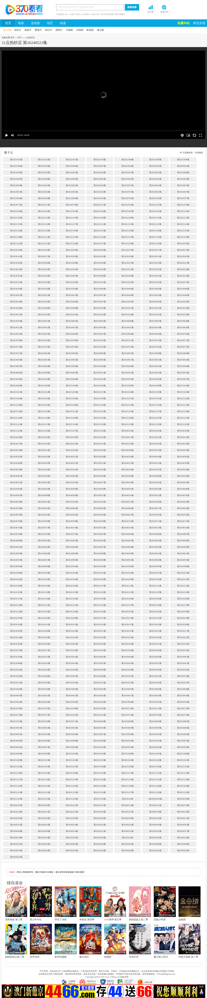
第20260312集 (127, 831)
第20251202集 (72, 786)
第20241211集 (44, 605)
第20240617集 (155, 508)
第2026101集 (127, 799)
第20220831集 (127, 179)
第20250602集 (72, 689)
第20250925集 (183, 747)
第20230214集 (155, 263)
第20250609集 (183, 689)
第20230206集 (44, 263)
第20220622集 (100, 192)
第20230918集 (16, 379)
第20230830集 (127, 366)
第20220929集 (44, 166)
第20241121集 (127, 592)
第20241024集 (72, 579)
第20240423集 (183, 482)
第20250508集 (100, 676)
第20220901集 (100, 179)
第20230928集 (16, 385)
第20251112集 (155, 773)
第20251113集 (183, 773)
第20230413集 (72, 295)
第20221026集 (100, 211)
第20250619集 (183, 695)
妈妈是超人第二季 (138, 919)
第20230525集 (155, 314)
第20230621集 (44, 334)
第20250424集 (72, 670)
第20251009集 (16, 760)
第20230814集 (44, 360)
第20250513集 (155, 676)
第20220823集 (44, 185)
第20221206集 (155, 230)
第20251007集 (155, 753)
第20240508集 (44, 495)
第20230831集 (155, 366)
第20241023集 (44, 579)
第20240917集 (44, 560)
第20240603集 (44, 508)
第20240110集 (100, 437)
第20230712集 (155, 340)
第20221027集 (127, 211)
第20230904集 (183, 366)
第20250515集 (16, 682)
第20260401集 (44, 844)
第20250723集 (127, 715)
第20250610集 (16, 695)
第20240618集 (183, 508)
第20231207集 (155, 418)
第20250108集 (44, 618)
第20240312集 (100, 463)
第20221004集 (183, 159)
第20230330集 (72, 289)
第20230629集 (155, 334)
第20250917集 (44, 747)
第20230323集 (155, 282)
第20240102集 (155, 431)
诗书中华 (133, 957)
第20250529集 (44, 689)
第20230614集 (100, 327)
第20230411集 (16, 295)
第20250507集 (72, 676)
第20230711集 (127, 340)
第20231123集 (127, 411)
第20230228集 (183, 269)
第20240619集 (16, 515)
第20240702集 (183, 515)
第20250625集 (72, 702)
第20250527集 (183, 682)
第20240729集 (16, 534)
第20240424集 (16, 489)
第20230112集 (183, 250)
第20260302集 (155, 824)
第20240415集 (44, 482)
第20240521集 (44, 502)
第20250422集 (16, 670)
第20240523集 (100, 502)
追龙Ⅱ (72, 14)
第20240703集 (16, 521)
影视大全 (165, 12)
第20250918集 (72, 747)
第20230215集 (183, 263)
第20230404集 (127, 289)
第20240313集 (127, 463)
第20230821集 (155, 360)
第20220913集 (127, 172)
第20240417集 (100, 482)
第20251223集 (16, 799)
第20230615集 (127, 327)
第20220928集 (72, 166)
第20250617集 (127, 695)
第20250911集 (155, 741)
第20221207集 (183, 230)
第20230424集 (16, 301)
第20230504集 (16, 308)
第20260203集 (44, 818)
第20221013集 (16, 159)
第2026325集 (127, 837)
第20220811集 (16, 192)
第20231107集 (44, 405)
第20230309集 (127, 276)
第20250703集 (16, 708)
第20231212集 (16, 424)
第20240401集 (16, 476)
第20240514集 (127, 495)
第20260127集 (127, 812)
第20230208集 (72, 263)
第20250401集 (100, 657)
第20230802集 (72, 353)
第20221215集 (127, 237)
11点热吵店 (30, 37)
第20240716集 (16, 527)
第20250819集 (155, 728)
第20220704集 (100, 198)
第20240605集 (100, 508)
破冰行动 (96, 14)
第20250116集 (183, 618)
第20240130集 (16, 450)
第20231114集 (155, 405)
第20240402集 (44, 476)
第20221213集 (72, 237)
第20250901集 (155, 734)
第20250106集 (183, 611)
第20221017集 (155, 205)
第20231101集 (155, 398)
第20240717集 (44, 527)
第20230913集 (155, 372)
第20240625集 (72, 515)
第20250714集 (155, 708)
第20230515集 (155, 308)
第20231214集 (72, 424)
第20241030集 (155, 579)
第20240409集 (127, 476)
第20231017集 (100, 392)
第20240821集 (16, 547)
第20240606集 (127, 508)
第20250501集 (183, 670)
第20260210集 (155, 818)
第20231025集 (44, 398)
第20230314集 (183, 276)
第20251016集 (127, 760)
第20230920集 (72, 379)
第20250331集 (72, 657)
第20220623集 (155, 192)
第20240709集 (100, 521)
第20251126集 (183, 779)
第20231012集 (44, 392)
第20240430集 (100, 489)
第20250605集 (155, 689)
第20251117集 (16, 779)
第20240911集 (155, 553)
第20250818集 (127, 728)
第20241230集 (100, 611)
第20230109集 (100, 250)
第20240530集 (16, 508)
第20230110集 (127, 250)
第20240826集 (72, 547)
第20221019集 (183, 205)
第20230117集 (44, 256)
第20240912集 (183, 553)
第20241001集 (72, 566)
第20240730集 (44, 534)
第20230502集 (155, 301)
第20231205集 (100, 418)
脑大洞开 (84, 957)
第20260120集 (16, 812)
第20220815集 (183, 185)
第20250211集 (100, 631)
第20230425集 (44, 301)
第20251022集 (16, 766)
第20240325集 (100, 469)
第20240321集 (72, 469)
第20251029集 (127, 766)
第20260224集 (72, 824)
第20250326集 (16, 657)
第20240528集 (155, 502)
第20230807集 (127, 353)
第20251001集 (72, 753)
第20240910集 (127, 553)
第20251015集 (100, 760)
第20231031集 (127, 398)
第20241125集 (155, 592)
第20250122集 (72, 624)
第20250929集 (16, 753)
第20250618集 (155, 695)
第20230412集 (44, 295)
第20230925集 (127, 379)
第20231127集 (155, 411)
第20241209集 (183, 598)
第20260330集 (183, 837)
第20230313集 (155, 276)
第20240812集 (44, 540)
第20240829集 (155, 547)
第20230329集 (44, 289)
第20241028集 (100, 579)
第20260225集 (100, 824)
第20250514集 (183, 676)
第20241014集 (72, 573)
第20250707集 (44, 708)
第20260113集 (100, 805)
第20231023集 (183, 392)
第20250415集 (100, 663)
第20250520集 (72, 682)
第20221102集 (16, 217)
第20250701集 (155, 702)
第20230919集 (44, 379)
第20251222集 (183, 792)
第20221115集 (16, 224)
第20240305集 (183, 456)
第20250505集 (16, 676)
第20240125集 (155, 443)
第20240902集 (183, 547)
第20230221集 (44, 269)
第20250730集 (44, 721)
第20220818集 (100, 185)
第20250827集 (100, 734)
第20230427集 (100, 301)
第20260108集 (44, 805)
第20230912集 (127, 372)
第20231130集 (44, 418)
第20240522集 (72, 502)
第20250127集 (127, 624)
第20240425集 (44, 489)
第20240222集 (16, 456)
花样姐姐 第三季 (13, 919)
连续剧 (35, 23)
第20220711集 (16, 205)
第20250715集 (183, 708)
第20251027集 (72, 766)
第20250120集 (16, 624)
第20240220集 (183, 450)
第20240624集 (44, 515)
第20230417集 (100, 295)
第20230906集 (44, 372)
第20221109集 (127, 217)
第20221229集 (155, 243)
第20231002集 (44, 385)
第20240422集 (155, 482)
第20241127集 (16, 598)
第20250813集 (72, 728)
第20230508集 (44, 308)
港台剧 (100, 30)
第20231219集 (127, 424)
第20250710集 (127, 708)
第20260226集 (127, 824)
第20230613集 (72, 327)
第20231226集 (44, 431)
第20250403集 (155, 657)
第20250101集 (127, 611)
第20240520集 (16, 502)
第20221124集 (183, 224)
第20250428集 (100, 670)
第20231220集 (155, 424)
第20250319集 (100, 650)
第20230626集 (72, 334)
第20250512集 (127, 676)
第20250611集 (44, 695)
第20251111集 (128, 773)
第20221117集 (72, 224)
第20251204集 (127, 786)
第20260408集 (155, 844)
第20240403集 (72, 476)
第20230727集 (183, 347)
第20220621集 (72, 192)
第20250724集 (155, 715)
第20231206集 (127, 418)
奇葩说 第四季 (86, 919)
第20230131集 (155, 256)
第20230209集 (100, 263)
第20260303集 (183, 824)
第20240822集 (44, 547)
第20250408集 (16, 663)
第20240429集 (72, 489)
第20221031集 (155, 211)
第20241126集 (183, 592)
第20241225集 (44, 611)
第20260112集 (72, 805)
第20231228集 (100, 431)
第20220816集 (155, 185)
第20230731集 (16, 353)
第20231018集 (127, 392)
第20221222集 (44, 243)
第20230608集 (183, 321)
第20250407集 (183, 657)
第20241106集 (72, 586)
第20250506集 (44, 676)
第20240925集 (183, 560)
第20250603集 (100, 689)
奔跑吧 (107, 957)
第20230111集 (155, 250)
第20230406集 (183, 289)
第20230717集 (183, 340)
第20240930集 (44, 566)
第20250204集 (183, 624)
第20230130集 (127, 256)
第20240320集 (44, 469)
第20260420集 (127, 850)
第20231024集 (16, 398)
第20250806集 (155, 721)
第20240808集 (16, 540)
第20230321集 (100, 282)
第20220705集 (127, 198)
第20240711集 (155, 521)
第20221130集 (72, 230)
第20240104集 (16, 437)
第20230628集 (127, 334)
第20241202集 (72, 598)
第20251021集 (183, 760)
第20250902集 (183, 734)
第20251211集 (44, 792)
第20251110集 (100, 773)
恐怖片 (59, 30)
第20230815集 (72, 360)
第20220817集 (127, 185)
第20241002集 (100, 566)
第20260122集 (72, 812)
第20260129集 (183, 812)
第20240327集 (155, 469)
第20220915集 (72, 172)
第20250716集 (16, 715)
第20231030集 (100, 398)
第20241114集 (16, 592)
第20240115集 (155, 437)
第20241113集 (183, 586)
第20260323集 (72, 837)
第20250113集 (100, 618)
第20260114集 (127, 805)
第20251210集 (16, 792)
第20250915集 (183, 741)
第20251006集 (127, 753)
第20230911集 (100, 372)
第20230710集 (100, 340)
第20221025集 (72, 211)
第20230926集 (155, 379)
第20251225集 (44, 799)
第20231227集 (72, 431)
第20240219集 (155, 450)
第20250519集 (44, 682)
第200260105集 (155, 799)
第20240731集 (72, 534)
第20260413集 (16, 850)
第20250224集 (100, 637)
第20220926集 (127, 166)
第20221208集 (16, 237)
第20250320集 (127, 650)
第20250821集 (16, 734)
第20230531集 (44, 321)
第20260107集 (16, 805)
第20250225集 (127, 637)
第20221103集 (44, 217)
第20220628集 (16, 198)
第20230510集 (100, 308)
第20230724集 (100, 347)
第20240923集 (127, 560)
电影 (21, 23)
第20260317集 (183, 831)
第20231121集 (72, 411)
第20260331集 (16, 844)
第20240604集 (72, 508)
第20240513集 (100, 495)
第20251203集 (100, 786)
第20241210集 (16, 605)
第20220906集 (44, 179)
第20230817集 (127, 360)
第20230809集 (183, 353)
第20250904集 (44, 741)
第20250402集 (127, 657)
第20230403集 (100, 289)
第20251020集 (155, 760)
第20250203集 (155, 624)
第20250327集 (44, 657)
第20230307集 (72, 276)
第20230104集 (44, 250)
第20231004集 (100, 385)
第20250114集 (127, 618)
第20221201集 (100, 230)
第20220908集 (183, 172)
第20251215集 (72, 792)
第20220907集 (16, 179)
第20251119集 (72, 779)
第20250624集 (44, 702)
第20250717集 (44, 715)
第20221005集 (155, 159)
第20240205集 (100, 450)
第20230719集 (44, 347)
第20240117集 (16, 443)
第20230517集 (16, 314)
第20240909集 (100, 553)
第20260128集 (155, 812)
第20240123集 (100, 443)
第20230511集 (127, 308)
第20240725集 (183, 527)
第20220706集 (155, 198)
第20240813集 (72, 540)
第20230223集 (127, 269)
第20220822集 (72, 185)
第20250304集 (44, 644)
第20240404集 (100, 476)
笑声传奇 (34, 957)
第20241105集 (44, 586)
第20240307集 (44, 463)
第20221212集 (44, 237)
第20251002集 (100, 753)
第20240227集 (72, 456)
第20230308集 (100, 276)
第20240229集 (127, 456)
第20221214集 (100, 237)
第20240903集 (16, 553)
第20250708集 (72, 708)
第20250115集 (155, 618)
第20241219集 (183, 605)
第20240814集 (100, 540)
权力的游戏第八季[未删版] (113, 14)
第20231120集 (44, 411)
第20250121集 (44, 624)
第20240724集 (155, 527)
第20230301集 (16, 276)
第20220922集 (155, 166)
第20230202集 (16, 263)
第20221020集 (16, 211)
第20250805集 (127, 721)
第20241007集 (155, 566)
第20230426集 (72, 301)
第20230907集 (72, 372)
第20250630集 (127, 702)
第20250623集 (16, 702)
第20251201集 (44, 786)
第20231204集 (72, 418)
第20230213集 (127, 263)
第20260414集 (44, 850)
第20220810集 (16, 185)
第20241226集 (72, 611)
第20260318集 (16, 837)
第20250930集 (44, 753)
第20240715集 (183, 521)
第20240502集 (155, 489)
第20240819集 (155, 540)
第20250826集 (72, 734)
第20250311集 (155, 644)
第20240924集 (155, 560)
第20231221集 (183, 424)
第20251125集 (155, 779)
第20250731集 (72, 721)
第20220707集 (183, 198)
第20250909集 (100, 741)
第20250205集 (16, 631)
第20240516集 (183, 495)
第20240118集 (44, 443)
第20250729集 (16, 721)
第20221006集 (127, 159)
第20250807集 (183, 721)
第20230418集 (127, 295)
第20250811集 (16, 728)
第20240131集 (44, 450)
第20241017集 (155, 573)
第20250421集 (183, 663)
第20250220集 (72, 637)
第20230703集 (183, 334)
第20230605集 (100, 321)
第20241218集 (155, 605)
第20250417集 (155, 663)
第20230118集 (72, 256)
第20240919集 (100, 560)
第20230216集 (16, 269)
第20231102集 (183, 398)
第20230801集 (44, 353)
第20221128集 (16, 230)
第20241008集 (183, 566)
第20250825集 (44, 734)
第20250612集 (72, 695)
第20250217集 (183, 631)
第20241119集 (72, 592)
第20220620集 (44, 192)
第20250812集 (44, 728)
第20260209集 (127, 818)
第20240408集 (155, 476)
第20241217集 (127, 605)
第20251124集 (127, 779)
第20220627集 (183, 192)
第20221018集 (127, 205)
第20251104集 (16, 773)
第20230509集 (72, 308)
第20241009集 (16, 573)
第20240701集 (155, 515)
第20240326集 (127, 469)
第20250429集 (127, 670)
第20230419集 (155, 295)
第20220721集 (100, 205)
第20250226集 (155, 637)
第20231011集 (16, 392)
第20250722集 (100, 715)
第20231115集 (183, 405)
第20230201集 (183, 256)
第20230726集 (155, 347)
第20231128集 (183, 411)
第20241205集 (155, 598)
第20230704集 (16, 340)
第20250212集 (127, 631)
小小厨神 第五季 (112, 919)
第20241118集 (44, 592)
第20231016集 (72, 392)
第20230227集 (155, 269)
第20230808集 (155, 353)
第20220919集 (44, 172)
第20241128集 (44, 598)
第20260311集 (100, 831)
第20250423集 (44, 670)
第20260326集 (155, 837)
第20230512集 (16, 327)
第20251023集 (44, 766)
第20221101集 (183, 211)
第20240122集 (72, 443)
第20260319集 (44, 837)
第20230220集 (72, 269)
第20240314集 (155, 463)
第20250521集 (100, 682)
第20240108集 (44, 437)
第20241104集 (16, 586)
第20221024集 (44, 211)
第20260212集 (16, 824)
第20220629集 (44, 198)
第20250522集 (127, 682)
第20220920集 (16, 172)
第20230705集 (44, 340)
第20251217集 (127, 792)
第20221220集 (183, 237)
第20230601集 (72, 321)
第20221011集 (72, 159)
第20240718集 (72, 527)
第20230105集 (72, 250)
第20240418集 (127, 482)
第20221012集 (44, 159)
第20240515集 (155, 495)
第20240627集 (127, 515)
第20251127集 (16, 786)
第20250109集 (72, 618)
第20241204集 (127, 598)
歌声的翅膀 (61, 957)
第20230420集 (183, 295)
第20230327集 (183, 282)
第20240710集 (127, 521)
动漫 (63, 23)
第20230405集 (155, 289)
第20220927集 (100, 166)
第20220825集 (155, 179)
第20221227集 (100, 243)
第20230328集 (16, 289)
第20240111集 (127, 437)
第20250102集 (155, 611)
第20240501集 (127, 489)
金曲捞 (182, 919)
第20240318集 (183, 463)
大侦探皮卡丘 (62, 14)
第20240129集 (183, 443)
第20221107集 (72, 217)
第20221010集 (100, 159)
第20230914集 (183, 372)
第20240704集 (44, 521)
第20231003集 (72, 385)
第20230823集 (16, 366)
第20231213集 (44, 424)
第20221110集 (155, 217)
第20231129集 (16, 418)
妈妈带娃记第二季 (14, 957)
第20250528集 (16, 689)
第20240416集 (72, 482)
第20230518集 (44, 314)
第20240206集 (127, 450)
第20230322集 (127, 282)
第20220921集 (183, 166)
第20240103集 (183, 431)
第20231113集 (127, 405)
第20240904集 (44, 553)
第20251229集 (72, 799)
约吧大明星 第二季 (188, 957)
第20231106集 (16, 405)
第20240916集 (16, 560)
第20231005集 (127, 385)
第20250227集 (183, 637)
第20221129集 (44, 230)
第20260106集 (183, 799)
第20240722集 (100, 527)
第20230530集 (16, 321)
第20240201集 (72, 450)
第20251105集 (44, 773)
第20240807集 (183, 534)
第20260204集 (72, 818)
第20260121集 (44, 812)
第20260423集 (16, 857)
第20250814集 (100, 728)
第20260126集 (100, 812)
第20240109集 (72, 437)
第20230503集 (183, 301)
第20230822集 (183, 360)
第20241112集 (155, 586)
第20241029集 (127, 579)
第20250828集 (127, 734)
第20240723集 (127, 527)
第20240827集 (100, 547)
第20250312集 (183, 644)
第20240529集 (183, 502)
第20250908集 (72, 741)
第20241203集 (100, 598)
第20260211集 (183, 818)
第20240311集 (72, 463)
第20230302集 (44, 276)
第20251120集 (100, 779)
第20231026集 (72, 398)
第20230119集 (100, 256)
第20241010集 (44, 573)
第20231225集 (16, 431)
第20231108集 (72, 405)
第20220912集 (155, 172)
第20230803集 (100, 353)
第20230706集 (72, 340)
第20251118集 (44, 779)
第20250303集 (16, 644)
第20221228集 (127, 243)
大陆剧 (69, 30)
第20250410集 (44, 663)
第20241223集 (16, 611)
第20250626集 (100, 702)
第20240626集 (100, 515)
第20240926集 (16, 566)
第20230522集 (72, 314)
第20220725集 (127, 192)
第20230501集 (127, 301)
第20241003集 (127, 566)
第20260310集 (72, 831)
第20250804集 (100, 721)
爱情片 (38, 30)
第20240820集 (183, 540)
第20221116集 (44, 224)
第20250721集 (72, 715)
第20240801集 (100, 534)
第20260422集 (183, 850)
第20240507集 (16, 495)
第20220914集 (100, 172)
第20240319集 (16, 469)
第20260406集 (100, 844)
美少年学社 (36, 919)
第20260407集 (127, 844)
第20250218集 (16, 637)
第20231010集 (183, 385)
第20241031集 (183, 579)
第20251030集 (155, 766)
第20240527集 (127, 502)
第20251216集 (100, 792)
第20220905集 (72, 179)
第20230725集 (127, 347)
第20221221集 (16, 243)
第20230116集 (16, 256)
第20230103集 (16, 250)
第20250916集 (16, 747)
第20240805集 (127, 534)
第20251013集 (44, 760)
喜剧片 (28, 30)
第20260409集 (183, 844)
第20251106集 (72, 773)
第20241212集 (72, 605)
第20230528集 (183, 314)
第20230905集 (16, 372)
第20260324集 (100, 837)
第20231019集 (155, 392)
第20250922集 (100, 747)
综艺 (50, 23)
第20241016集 (127, 573)
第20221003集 (16, 166)
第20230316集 (44, 282)
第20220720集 (72, 205)
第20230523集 (100, 314)
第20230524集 (127, 314)
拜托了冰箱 (61, 919)
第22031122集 (100, 411)
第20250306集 (100, 644)
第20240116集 (183, 437)
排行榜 (151, 12)
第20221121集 (100, 224)
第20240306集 (16, 463)
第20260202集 (16, 818)
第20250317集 (44, 650)
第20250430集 (155, 670)
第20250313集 (16, 650)
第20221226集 (72, 243)
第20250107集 (16, 618)
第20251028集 (100, 766)
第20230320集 (72, 282)
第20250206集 (44, 631)
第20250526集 (155, 682)
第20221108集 (100, 217)
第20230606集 (127, 321)
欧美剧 (90, 30)
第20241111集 (128, 586)
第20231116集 (16, 411)
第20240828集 (127, 547)
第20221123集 (155, 224)
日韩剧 (79, 30)
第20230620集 (183, 327)
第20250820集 (183, 728)
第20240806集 (155, 534)
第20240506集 (183, 489)
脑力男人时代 (161, 957)
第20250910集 (127, 741)
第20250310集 (127, 644)
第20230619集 (155, 327)
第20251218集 (155, 792)
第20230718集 (16, 347)
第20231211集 (183, 418)
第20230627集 (100, 334)
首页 (23, 10)
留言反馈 (199, 23)
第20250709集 (100, 708)
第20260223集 (44, 824)
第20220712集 (44, 205)
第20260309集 (44, 831)
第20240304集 (155, 456)
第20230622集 (16, 334)
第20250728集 (183, 715)
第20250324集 (155, 650)
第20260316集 (155, 831)
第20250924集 (155, 747)
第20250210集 (72, 631)
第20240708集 (72, 521)
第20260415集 (72, 850)
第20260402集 (72, 844)
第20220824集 (183, 179)
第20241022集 (16, 579)
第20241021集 (183, 573)
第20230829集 (100, 366)
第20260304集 (16, 831)
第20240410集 (183, 476)
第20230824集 (44, 366)
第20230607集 (155, 321)
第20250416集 (127, 663)
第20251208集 (155, 786)
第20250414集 (72, 663)
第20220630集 (72, 198)
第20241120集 (100, 592)
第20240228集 (100, 456)
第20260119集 (183, 805)
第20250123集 (100, 624)
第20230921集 (100, 379)
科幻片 (48, 30)
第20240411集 (16, 482)
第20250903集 (16, 741)
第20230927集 (183, 379)
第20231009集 (155, 385)
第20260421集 (155, 850)
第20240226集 (44, 456)
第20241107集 (100, 586)
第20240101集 (127, 431)
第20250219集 (44, 637)
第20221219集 (155, 237)
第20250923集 (127, 747)
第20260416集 (100, 850)
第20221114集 (183, 217)
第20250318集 (72, 650)
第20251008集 (183, 753)
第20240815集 (127, 540)
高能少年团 (160, 919)
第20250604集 (127, 689)
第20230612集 (44, 327)
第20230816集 (100, 360)
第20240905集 (72, 553)
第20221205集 (127, 230)
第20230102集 (183, 243)
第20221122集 (127, 224)
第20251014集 (72, 760)
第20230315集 (16, 282)
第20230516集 (183, 308)
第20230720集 (72, 347)
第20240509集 (72, 495)
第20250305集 (72, 644)
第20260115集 (155, 805)
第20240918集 (72, 560)
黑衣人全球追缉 (83, 14)
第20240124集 (127, 443)
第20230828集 (72, 366)
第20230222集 (100, 269)
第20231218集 (100, 424)
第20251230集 (100, 799)
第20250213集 (155, 631)
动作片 (17, 30)
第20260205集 (100, 818)
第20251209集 (183, 786)
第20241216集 (100, 605)
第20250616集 (100, 695)
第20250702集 (183, 702)
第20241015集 (100, 573)
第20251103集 (183, 766)
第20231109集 (100, 405)
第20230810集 (16, 360)
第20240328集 (183, 469)
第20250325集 (183, 650)
